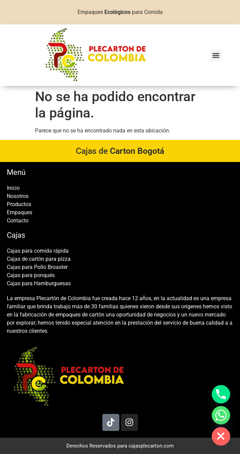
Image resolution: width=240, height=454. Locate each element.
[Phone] (221, 394)
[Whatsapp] (221, 415)
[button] (216, 55)
